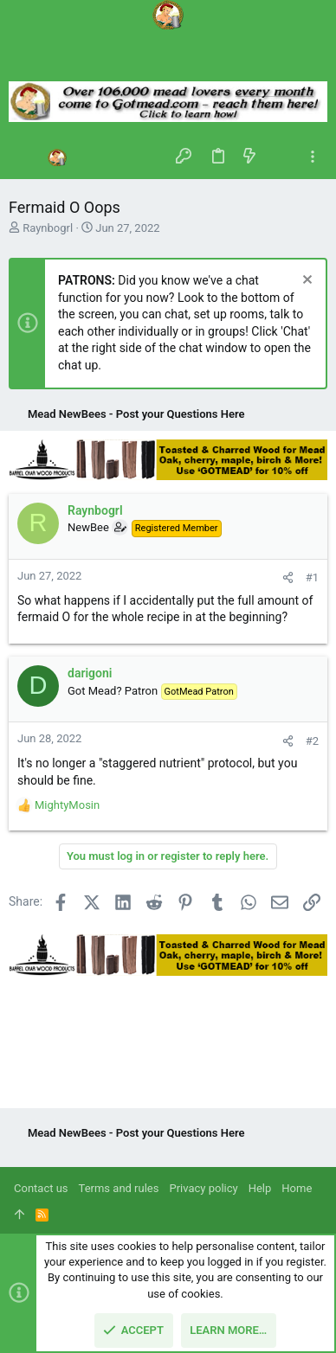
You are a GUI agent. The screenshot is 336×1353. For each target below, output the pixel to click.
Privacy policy (203, 1188)
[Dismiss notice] (305, 282)
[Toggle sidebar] (312, 157)
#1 (312, 577)
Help (260, 1188)
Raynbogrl (48, 227)
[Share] (288, 577)
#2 (312, 740)
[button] (26, 157)
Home (296, 1188)
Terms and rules (119, 1188)
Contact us (41, 1188)
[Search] (167, 60)
